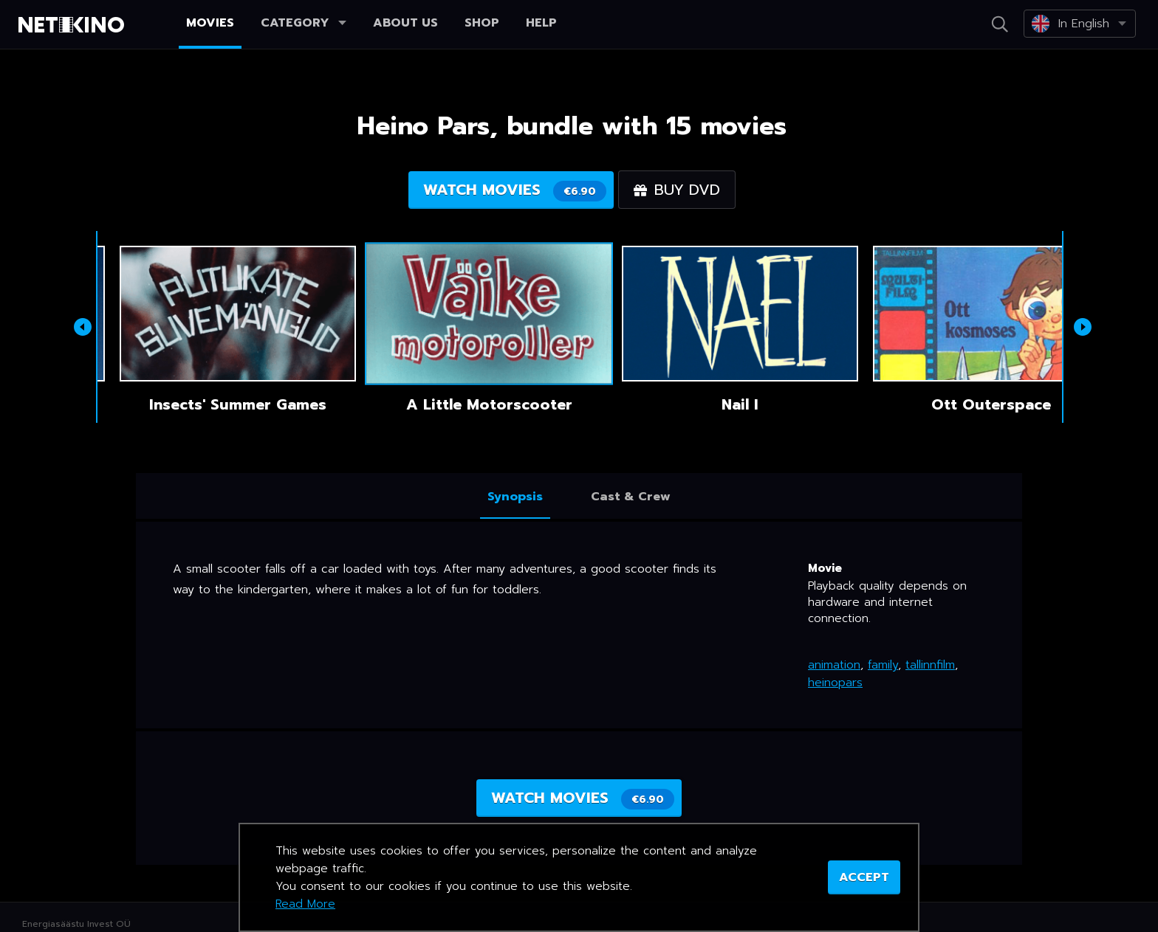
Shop (482, 23)
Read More (305, 904)
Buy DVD (677, 190)
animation (834, 665)
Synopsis (515, 496)
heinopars (835, 682)
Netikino (74, 25)
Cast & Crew (631, 496)
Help (541, 23)
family (883, 665)
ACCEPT (864, 877)
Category (303, 23)
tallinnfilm (930, 665)
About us (405, 23)
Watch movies (514, 190)
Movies (210, 23)
